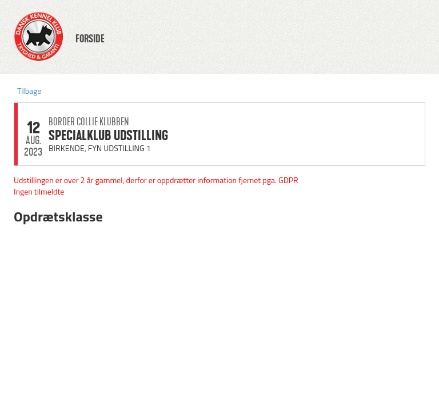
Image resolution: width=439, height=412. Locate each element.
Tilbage (29, 91)
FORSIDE (90, 39)
